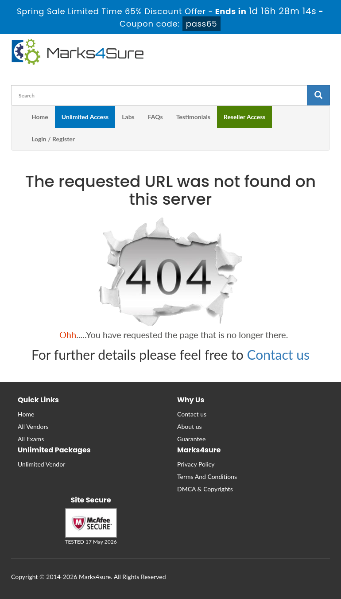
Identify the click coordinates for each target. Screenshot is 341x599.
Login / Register (53, 139)
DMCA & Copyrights (205, 489)
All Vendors (33, 426)
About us (189, 426)
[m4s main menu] (18, 117)
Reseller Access (245, 117)
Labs (128, 117)
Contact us (278, 354)
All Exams (31, 439)
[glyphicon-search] (318, 95)
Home (39, 117)
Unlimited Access (85, 117)
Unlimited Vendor (41, 464)
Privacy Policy (195, 464)
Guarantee (191, 439)
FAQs (155, 117)
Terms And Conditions (207, 476)
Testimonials (193, 117)
